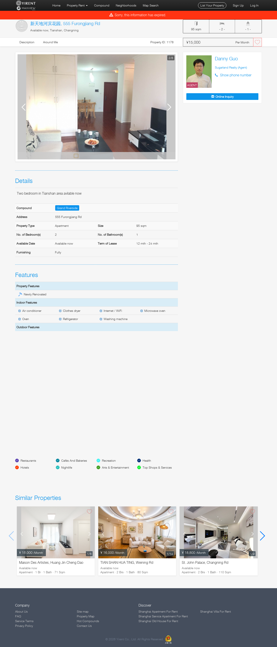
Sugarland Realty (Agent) (231, 67)
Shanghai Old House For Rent (158, 621)
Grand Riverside (67, 208)
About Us (21, 611)
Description (26, 42)
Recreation (109, 460)
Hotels (25, 467)
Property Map (85, 616)
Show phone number (235, 75)
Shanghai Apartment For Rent (158, 611)
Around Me (50, 42)
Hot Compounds (88, 621)
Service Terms (24, 621)
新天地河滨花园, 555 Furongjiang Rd (65, 23)
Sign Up (238, 5)
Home (56, 5)
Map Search (151, 5)
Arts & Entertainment (115, 467)
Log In (254, 5)
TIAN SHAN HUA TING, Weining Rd (126, 563)
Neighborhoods (126, 5)
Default (76, 155)
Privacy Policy (24, 626)
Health (147, 460)
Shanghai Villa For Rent (215, 611)
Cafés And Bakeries (74, 460)
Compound (101, 5)
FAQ (18, 616)
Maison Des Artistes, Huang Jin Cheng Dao (51, 563)
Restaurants (28, 460)
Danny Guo (226, 58)
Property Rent (77, 5)
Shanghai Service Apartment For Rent (163, 616)
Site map (83, 611)
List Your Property (212, 5)
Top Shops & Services (157, 467)
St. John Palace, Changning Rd (205, 563)
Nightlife (66, 467)
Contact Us (84, 626)
